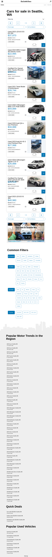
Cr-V (33, 302)
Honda (33, 270)
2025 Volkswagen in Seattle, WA (14, 412)
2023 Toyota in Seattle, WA (12, 372)
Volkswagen (36, 266)
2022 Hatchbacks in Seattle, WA (14, 452)
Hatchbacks (30, 256)
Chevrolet (29, 279)
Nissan (35, 279)
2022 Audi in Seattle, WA (12, 456)
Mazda (18, 279)
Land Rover (25, 275)
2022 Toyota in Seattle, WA (12, 436)
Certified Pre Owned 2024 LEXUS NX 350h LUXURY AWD (16, 179)
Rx (22, 289)
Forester (18, 302)
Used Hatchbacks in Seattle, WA (14, 540)
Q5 (28, 302)
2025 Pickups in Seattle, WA (13, 468)
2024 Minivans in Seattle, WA (13, 488)
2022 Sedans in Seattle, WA (13, 480)
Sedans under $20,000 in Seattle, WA (15, 516)
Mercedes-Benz (38, 275)
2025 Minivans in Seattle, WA (13, 492)
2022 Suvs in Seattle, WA (12, 364)
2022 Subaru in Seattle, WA (13, 484)
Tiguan (33, 297)
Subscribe (49, 4)
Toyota (18, 266)
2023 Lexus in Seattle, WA (12, 388)
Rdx (28, 297)
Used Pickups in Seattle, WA (13, 544)
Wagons (31, 260)
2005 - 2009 (19, 316)
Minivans (18, 260)
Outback (18, 306)
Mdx (24, 302)
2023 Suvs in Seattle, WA (12, 352)
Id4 (24, 297)
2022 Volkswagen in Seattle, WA (14, 464)
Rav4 (18, 289)
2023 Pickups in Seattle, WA (13, 444)
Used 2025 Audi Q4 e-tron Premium (16, 124)
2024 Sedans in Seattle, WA (13, 376)
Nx (38, 289)
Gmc (41, 279)
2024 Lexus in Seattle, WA (12, 404)
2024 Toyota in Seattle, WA (12, 356)
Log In (45, 4)
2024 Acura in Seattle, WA (12, 428)
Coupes (24, 260)
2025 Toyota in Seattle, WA (12, 360)
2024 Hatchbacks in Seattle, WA (14, 420)
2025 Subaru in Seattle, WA (13, 424)
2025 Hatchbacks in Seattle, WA (14, 448)
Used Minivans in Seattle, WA (13, 548)
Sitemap (26, 556)
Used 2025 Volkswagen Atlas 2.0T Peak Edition (16, 105)
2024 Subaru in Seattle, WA (13, 392)
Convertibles (38, 260)
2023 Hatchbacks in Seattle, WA (14, 460)
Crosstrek (19, 297)
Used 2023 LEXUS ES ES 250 (16, 32)
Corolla (39, 297)
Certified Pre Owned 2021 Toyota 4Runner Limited (16, 69)
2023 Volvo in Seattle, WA (12, 380)
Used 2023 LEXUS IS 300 (16, 197)
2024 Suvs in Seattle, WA (12, 348)
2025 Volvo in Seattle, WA (12, 432)
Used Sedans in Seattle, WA (13, 536)
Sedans (23, 256)
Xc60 (31, 293)
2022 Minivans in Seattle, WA (13, 500)
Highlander (19, 293)
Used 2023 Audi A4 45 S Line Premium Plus (17, 142)
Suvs (18, 256)
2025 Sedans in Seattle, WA (13, 384)
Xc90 (36, 293)
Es (37, 302)
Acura (28, 270)
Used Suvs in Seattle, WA (12, 532)
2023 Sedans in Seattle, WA (13, 368)
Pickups (36, 256)
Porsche (22, 283)
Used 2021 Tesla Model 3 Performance (16, 87)
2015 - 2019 (26, 312)
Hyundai (18, 275)
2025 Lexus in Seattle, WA (12, 396)
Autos (2, 5)
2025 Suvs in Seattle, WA (12, 344)
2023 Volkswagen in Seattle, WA (14, 416)
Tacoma (25, 293)
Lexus (24, 266)
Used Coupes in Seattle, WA (13, 552)
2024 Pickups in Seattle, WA (13, 440)
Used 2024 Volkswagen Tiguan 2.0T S (16, 160)
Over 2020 (19, 312)
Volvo (23, 270)
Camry (33, 289)
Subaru (29, 266)
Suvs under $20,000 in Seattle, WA (14, 512)
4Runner (27, 289)
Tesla (24, 279)
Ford (38, 270)
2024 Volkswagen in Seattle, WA (14, 408)
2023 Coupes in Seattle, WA (13, 496)
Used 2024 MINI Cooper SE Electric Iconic (17, 50)
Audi (18, 270)
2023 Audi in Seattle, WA (12, 400)
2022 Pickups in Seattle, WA (13, 476)
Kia (17, 283)
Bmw (31, 275)
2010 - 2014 (33, 312)
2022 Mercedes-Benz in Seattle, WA (14, 472)
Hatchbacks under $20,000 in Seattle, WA (16, 520)
